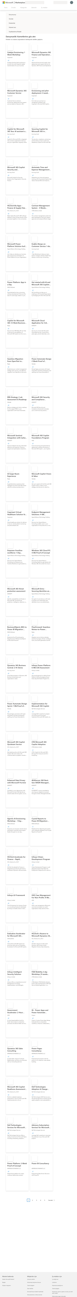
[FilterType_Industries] (7, 23)
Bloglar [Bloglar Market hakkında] (4, 1282)
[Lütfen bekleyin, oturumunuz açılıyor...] (71, 2)
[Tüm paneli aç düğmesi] (5, 7)
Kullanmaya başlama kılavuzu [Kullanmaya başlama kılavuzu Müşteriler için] (34, 1282)
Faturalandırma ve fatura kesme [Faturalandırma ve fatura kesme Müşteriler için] (34, 1294)
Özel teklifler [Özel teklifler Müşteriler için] (30, 1288)
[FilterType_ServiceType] (7, 27)
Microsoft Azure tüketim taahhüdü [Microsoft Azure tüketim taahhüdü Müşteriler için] (35, 1291)
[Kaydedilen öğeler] (49, 2)
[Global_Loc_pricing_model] (7, 32)
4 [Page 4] (40, 1200)
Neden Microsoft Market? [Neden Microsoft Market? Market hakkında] (8, 1279)
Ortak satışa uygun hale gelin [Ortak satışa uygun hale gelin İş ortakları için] (59, 1296)
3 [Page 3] (36, 1200)
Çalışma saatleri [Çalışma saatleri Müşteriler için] (31, 1279)
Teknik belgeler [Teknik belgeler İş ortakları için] (55, 1288)
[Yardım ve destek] (47, 2)
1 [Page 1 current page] (28, 1200)
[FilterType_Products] (7, 19)
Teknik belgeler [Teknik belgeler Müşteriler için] (30, 1285)
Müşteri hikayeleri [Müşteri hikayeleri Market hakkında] (6, 1285)
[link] (17, 61)
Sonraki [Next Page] (50, 1200)
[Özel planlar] (52, 2)
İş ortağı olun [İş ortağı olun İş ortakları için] (55, 1279)
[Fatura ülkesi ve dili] (60, 2)
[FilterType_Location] (7, 14)
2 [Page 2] (32, 1200)
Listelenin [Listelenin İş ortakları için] (54, 1282)
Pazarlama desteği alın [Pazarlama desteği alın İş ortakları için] (57, 1285)
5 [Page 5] (44, 1200)
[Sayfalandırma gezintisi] (41, 1202)
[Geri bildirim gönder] (45, 2)
